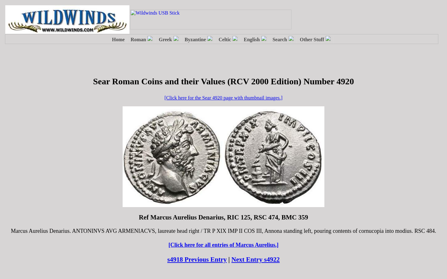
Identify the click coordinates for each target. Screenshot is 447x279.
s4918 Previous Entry (197, 259)
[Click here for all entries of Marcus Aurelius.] (224, 245)
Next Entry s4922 (256, 259)
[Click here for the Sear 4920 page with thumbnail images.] (223, 97)
